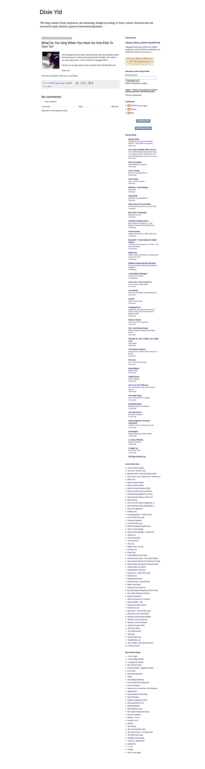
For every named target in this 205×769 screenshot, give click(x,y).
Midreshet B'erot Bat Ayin (136, 570)
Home (81, 107)
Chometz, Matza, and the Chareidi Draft (142, 42)
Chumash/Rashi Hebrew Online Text (140, 497)
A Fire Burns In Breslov (137, 349)
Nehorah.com (132, 576)
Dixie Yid (51, 12)
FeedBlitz (144, 83)
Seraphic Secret (132, 720)
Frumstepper (133, 431)
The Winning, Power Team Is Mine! (140, 433)
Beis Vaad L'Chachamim (137, 213)
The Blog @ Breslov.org (137, 457)
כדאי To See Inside (134, 753)
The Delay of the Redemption (138, 198)
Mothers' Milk (133, 370)
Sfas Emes (132, 360)
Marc (132, 113)
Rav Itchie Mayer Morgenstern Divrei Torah (142, 590)
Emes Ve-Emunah (134, 162)
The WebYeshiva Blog (135, 735)
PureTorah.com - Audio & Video (138, 582)
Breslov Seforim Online (135, 482)
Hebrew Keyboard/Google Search (139, 526)
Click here (45, 76)
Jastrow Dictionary (133, 538)
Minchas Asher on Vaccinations (138, 406)
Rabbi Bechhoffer (133, 706)
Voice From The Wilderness (138, 385)
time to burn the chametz (136, 181)
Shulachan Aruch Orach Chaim (138, 614)
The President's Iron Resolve (137, 164)
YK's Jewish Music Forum (138, 328)
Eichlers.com (131, 512)
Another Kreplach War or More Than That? (142, 233)
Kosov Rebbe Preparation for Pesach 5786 (142, 206)
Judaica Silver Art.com (135, 547)
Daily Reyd (132, 189)
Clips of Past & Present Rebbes (139, 204)
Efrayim (133, 109)
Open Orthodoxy (133, 697)
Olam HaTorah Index (134, 579)
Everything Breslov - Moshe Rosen (139, 515)
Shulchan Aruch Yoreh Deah (137, 622)
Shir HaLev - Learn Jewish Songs (139, 611)
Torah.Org (130, 634)
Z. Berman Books (133, 646)
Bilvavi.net (131, 479)
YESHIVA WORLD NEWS (138, 221)
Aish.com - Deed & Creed (136, 471)
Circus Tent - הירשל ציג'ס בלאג (140, 282)
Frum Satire (131, 671)
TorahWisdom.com (134, 640)
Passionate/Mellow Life (135, 703)
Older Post (115, 107)
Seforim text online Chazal (136, 605)
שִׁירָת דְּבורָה (132, 196)
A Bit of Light (132, 656)
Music (49, 86)
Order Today (132, 343)
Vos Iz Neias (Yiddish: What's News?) (142, 150)
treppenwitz (131, 744)
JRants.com (131, 535)
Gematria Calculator (134, 520)
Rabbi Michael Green (134, 709)
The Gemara (131, 726)
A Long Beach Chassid (135, 662)
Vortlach (130, 750)
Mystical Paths (133, 139)
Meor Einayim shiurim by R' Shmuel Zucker (142, 564)
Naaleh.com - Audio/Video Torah (138, 573)
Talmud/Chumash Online (136, 625)
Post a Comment (50, 102)
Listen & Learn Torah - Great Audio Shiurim (142, 558)
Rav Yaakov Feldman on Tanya (138, 712)
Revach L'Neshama (134, 596)
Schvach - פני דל (133, 718)
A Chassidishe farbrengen (137, 274)
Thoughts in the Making (135, 738)
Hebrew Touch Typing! (135, 529)
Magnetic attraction (134, 442)
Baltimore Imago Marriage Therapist (142, 263)
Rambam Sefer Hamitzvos (136, 587)
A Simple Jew (133, 448)
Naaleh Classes (133, 377)
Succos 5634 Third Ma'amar (137, 362)
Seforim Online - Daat (135, 602)
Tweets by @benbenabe (133, 95)
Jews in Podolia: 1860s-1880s (138, 284)
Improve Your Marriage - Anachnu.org (140, 532)
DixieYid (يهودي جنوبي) (138, 105)
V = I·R (130, 747)
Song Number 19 (75, 60)
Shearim (130, 723)
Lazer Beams (133, 290)
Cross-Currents (134, 171)
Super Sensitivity (133, 379)
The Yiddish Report (134, 631)
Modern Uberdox (134, 320)
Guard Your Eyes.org (134, 523)
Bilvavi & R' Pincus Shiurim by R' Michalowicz (143, 477)
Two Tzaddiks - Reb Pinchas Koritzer (140, 643)
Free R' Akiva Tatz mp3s (135, 517)
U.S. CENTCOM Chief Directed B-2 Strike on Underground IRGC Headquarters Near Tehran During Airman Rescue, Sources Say (142, 154)
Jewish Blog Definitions (135, 680)
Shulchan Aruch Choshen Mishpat (139, 617)
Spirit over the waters (135, 301)
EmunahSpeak (133, 368)
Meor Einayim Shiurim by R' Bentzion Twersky (143, 561)
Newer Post (46, 107)
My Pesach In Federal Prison (137, 173)
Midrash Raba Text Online (136, 567)
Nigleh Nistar (132, 691)
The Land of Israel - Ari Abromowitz (140, 732)
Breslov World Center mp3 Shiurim (139, 491)
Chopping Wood (134, 307)
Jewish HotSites (132, 541)
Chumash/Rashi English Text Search (139, 494)
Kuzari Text (131, 552)
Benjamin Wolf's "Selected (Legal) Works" (142, 474)
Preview (128, 83)
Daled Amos (132, 253)
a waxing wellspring (135, 440)
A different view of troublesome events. (141, 425)
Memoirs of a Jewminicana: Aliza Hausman (142, 688)
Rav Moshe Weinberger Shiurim (138, 593)
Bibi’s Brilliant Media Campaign (139, 398)
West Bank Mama (134, 396)
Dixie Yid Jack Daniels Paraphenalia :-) (141, 503)
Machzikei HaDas (134, 404)
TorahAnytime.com (134, 637)
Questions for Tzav (134, 215)
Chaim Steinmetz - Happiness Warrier (140, 668)
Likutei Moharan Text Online (137, 555)
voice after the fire (135, 412)
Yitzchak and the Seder (135, 276)
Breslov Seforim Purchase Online (138, 488)
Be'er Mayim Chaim (134, 665)
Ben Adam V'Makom (135, 414)
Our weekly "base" (134, 450)
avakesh (131, 299)
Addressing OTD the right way (138, 322)
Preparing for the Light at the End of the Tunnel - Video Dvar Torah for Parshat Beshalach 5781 (141, 312)
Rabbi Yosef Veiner (134, 584)
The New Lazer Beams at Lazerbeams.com (142, 292)
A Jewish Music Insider (135, 659)
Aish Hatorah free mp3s (135, 468)
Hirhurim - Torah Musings (138, 187)
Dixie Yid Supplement (135, 509)
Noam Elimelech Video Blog (137, 694)
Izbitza (129, 677)
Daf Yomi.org (132, 500)
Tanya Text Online (133, 628)
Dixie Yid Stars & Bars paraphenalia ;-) (141, 506)
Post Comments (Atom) (59, 111)
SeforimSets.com (133, 608)
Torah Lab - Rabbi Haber (136, 741)
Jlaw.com (130, 544)
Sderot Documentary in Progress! (138, 599)
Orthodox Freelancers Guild (137, 700)
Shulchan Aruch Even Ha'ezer (137, 620)
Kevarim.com (132, 550)
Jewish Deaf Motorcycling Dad (138, 682)
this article (76, 55)
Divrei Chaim (133, 179)
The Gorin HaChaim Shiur (136, 729)
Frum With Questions (134, 674)
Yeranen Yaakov (134, 231)
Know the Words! (133, 685)
